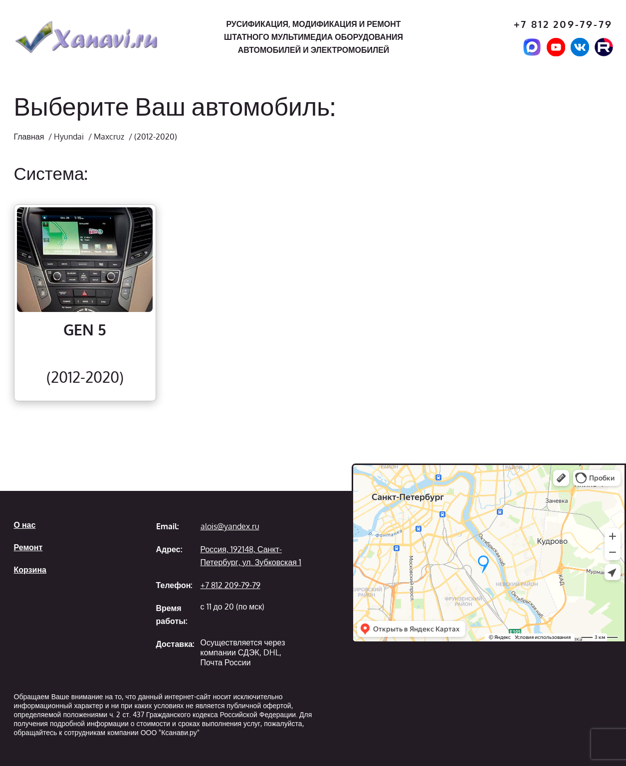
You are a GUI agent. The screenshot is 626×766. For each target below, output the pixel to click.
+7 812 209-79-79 (563, 24)
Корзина (30, 570)
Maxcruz (109, 137)
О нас (25, 525)
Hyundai (69, 137)
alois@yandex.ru (230, 526)
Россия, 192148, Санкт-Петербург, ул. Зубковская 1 (251, 555)
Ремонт (28, 547)
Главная (29, 137)
